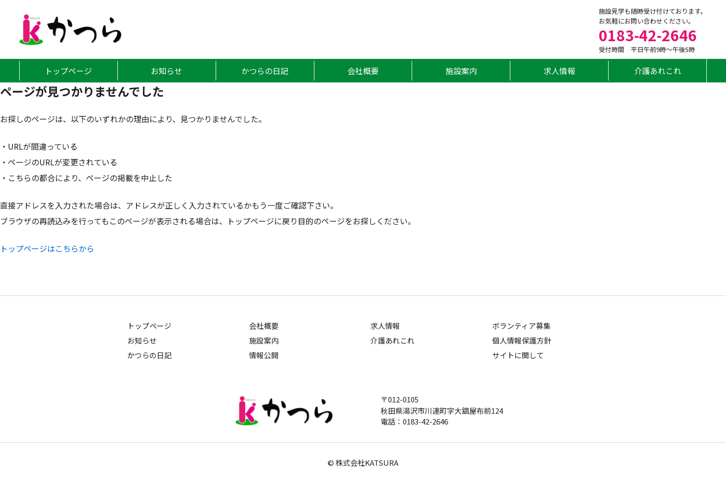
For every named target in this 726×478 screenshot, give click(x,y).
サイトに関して (518, 355)
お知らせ (166, 71)
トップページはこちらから (47, 248)
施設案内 (461, 71)
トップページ (68, 71)
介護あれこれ (657, 71)
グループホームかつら (70, 29)
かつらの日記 (264, 71)
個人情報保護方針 (521, 340)
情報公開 (264, 355)
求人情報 (559, 71)
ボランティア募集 (521, 325)
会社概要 (363, 71)
